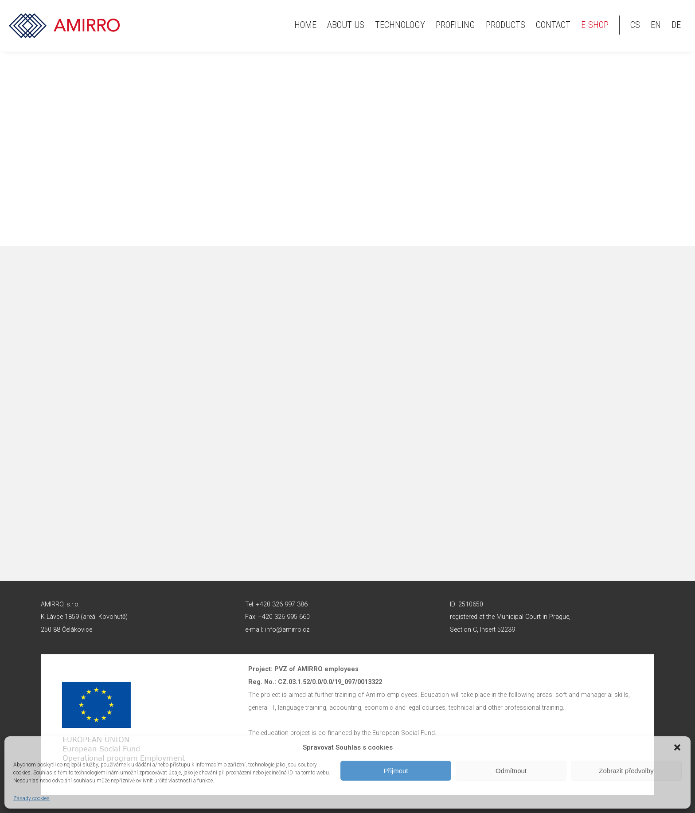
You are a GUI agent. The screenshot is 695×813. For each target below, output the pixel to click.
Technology (400, 25)
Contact (553, 25)
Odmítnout (511, 770)
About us (345, 25)
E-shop (595, 25)
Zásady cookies (31, 798)
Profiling (455, 25)
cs (635, 25)
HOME (305, 25)
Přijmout (395, 770)
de (676, 25)
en (656, 25)
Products (505, 25)
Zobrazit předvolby (626, 770)
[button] (677, 747)
